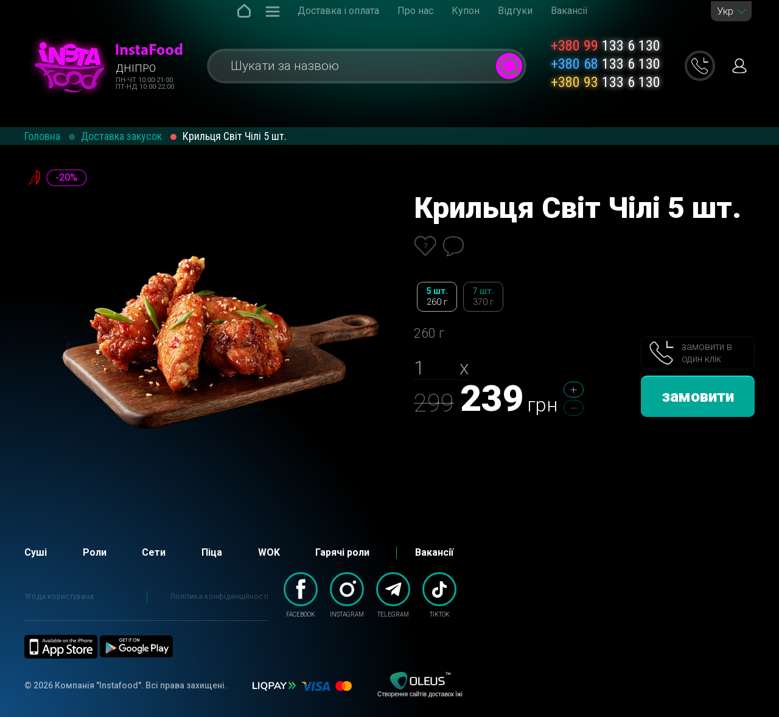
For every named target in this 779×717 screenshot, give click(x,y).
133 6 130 (605, 45)
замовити (698, 396)
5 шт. (436, 296)
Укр (725, 11)
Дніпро (136, 68)
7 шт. (483, 296)
